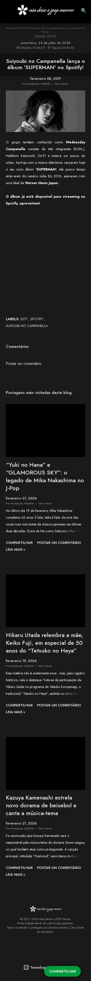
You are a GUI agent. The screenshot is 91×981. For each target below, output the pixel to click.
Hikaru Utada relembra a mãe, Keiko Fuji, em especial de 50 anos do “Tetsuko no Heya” (44, 643)
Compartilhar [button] (62, 971)
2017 (24, 319)
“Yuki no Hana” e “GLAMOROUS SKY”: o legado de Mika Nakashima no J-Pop (45, 476)
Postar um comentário (23, 363)
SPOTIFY (37, 319)
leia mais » (15, 549)
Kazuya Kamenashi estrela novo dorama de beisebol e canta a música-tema (41, 805)
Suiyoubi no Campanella (27, 325)
